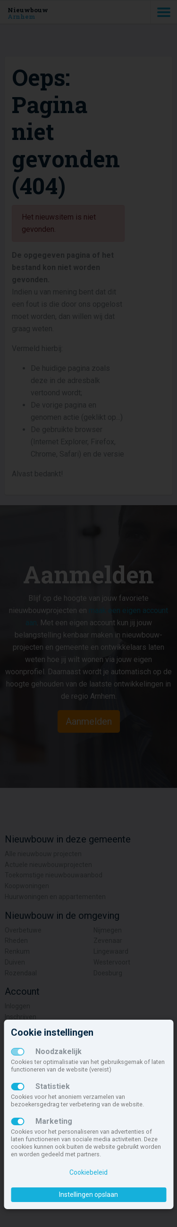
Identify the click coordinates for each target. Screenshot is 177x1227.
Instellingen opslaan (88, 1194)
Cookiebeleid (88, 1172)
